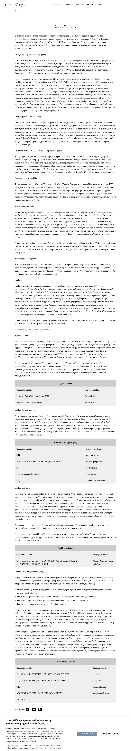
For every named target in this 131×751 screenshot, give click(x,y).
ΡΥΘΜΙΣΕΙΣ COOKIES (111, 734)
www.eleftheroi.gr (22, 39)
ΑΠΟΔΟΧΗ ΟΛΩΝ (87, 734)
